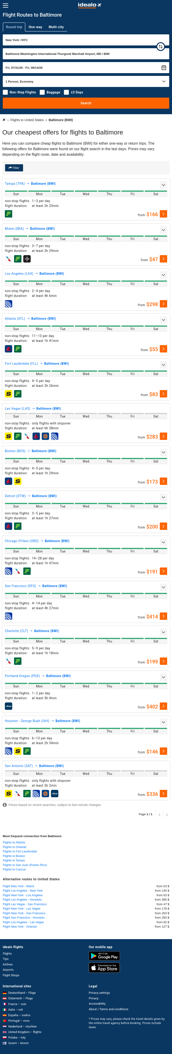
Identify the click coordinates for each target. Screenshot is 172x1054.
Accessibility (97, 1003)
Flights (7, 953)
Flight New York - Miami (18, 886)
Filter (15, 168)
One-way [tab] (35, 27)
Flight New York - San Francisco (24, 913)
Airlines (8, 964)
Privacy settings (99, 992)
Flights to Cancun (14, 869)
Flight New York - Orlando (20, 926)
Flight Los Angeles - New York (23, 890)
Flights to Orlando (15, 847)
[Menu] (5, 5)
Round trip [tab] (14, 27)
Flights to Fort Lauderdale (20, 851)
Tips (6, 959)
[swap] (160, 46)
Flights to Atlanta (14, 842)
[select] (163, 214)
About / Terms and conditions (108, 1009)
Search (86, 103)
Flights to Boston (14, 856)
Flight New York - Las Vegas (21, 908)
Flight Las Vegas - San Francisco (25, 904)
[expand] (163, 185)
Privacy (93, 998)
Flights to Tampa (14, 860)
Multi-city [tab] (56, 27)
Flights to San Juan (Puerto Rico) (25, 865)
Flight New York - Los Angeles (23, 895)
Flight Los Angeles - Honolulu (22, 899)
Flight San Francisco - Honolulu (23, 917)
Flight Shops (11, 975)
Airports (8, 969)
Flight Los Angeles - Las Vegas (23, 922)
